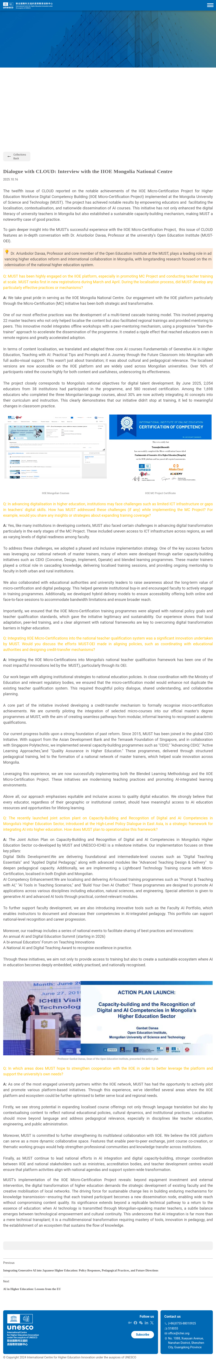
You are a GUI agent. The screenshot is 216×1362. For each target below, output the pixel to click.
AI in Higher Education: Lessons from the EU (32, 1289)
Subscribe (142, 1334)
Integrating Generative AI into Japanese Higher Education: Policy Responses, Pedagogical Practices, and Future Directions (80, 1270)
